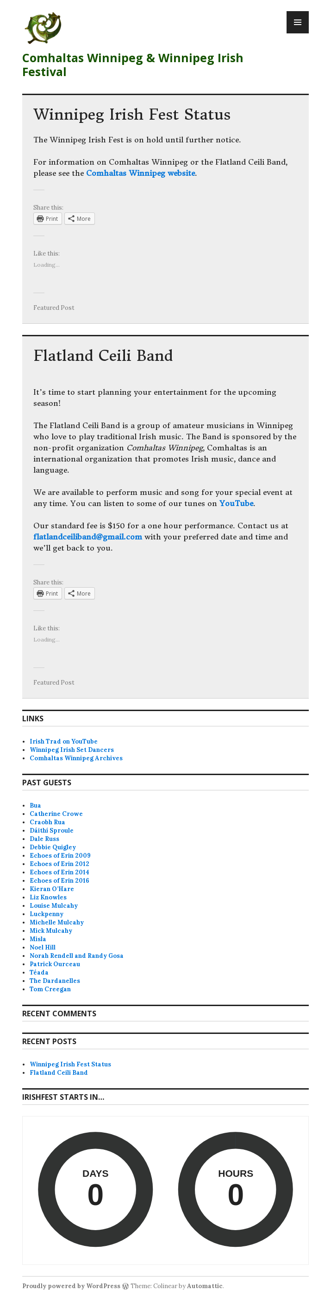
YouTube (236, 503)
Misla (38, 939)
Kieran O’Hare (52, 889)
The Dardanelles (55, 981)
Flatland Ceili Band (103, 355)
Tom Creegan (50, 989)
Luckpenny (46, 914)
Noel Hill (43, 947)
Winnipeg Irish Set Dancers (72, 750)
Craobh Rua (47, 822)
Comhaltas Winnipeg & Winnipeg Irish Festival (133, 64)
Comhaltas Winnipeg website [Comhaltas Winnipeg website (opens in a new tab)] (140, 173)
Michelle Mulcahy (57, 922)
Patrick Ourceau (55, 964)
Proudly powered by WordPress (71, 1286)
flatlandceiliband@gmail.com (87, 536)
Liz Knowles (48, 897)
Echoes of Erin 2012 (59, 864)
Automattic (205, 1286)
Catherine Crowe (56, 814)
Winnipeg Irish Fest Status (132, 114)
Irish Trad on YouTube (64, 741)
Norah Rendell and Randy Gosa (77, 956)
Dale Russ (44, 839)
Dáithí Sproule (52, 830)
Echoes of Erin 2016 (59, 881)
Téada (39, 972)
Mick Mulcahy (51, 931)
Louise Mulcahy (54, 906)
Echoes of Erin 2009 (60, 856)
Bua (35, 805)
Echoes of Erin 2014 (59, 872)
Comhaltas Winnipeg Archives (76, 758)
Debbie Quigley (53, 847)
